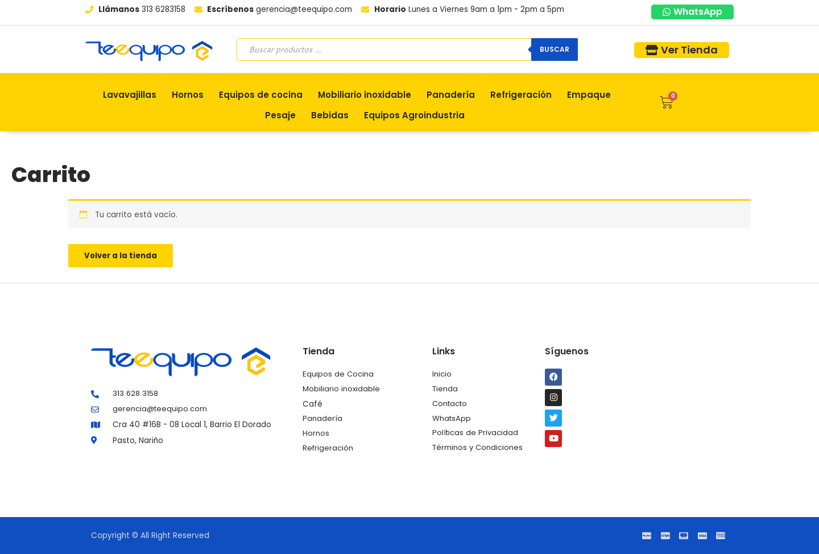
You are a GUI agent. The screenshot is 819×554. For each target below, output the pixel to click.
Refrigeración (521, 95)
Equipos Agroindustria (414, 115)
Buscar (554, 49)
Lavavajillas (129, 95)
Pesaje (280, 115)
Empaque (589, 95)
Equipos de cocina (261, 95)
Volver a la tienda (122, 256)
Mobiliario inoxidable (364, 95)
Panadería (451, 95)
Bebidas (330, 115)
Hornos (188, 95)
